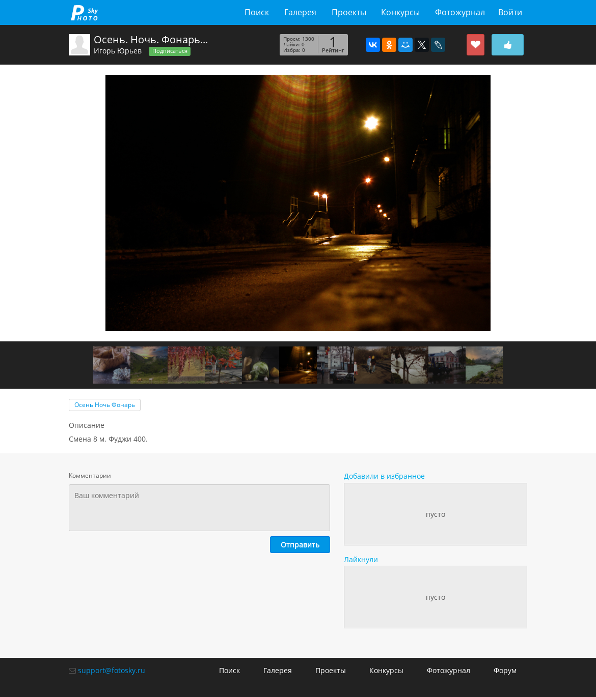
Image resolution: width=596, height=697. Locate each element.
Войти (510, 12)
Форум (505, 670)
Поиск (257, 12)
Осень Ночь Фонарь (104, 404)
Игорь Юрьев (118, 50)
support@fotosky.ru (111, 670)
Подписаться (169, 50)
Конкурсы (400, 12)
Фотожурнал (460, 12)
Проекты (349, 12)
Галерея (300, 12)
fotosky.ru (84, 12)
